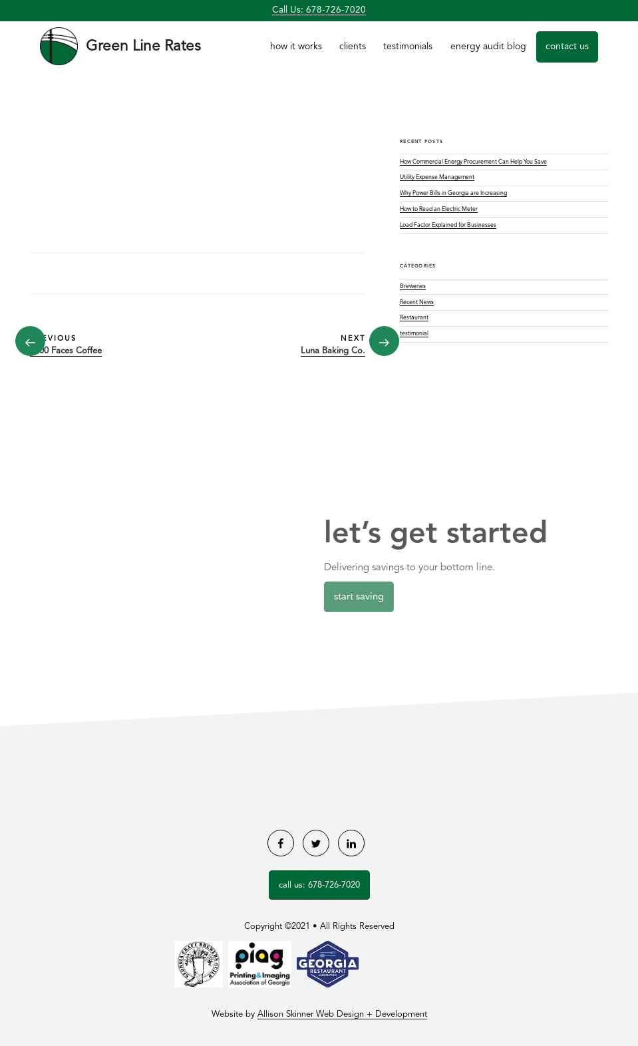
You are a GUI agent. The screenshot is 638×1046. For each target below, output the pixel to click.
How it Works (296, 46)
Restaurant (414, 318)
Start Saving (362, 597)
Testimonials (407, 46)
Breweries (413, 286)
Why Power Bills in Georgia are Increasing (453, 193)
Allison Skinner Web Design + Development (342, 1014)
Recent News (417, 302)
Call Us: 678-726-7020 (319, 10)
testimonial (414, 334)
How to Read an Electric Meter (439, 209)
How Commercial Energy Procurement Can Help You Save (473, 162)
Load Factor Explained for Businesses (448, 225)
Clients (352, 46)
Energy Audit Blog (488, 46)
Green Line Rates (143, 46)
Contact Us (567, 46)
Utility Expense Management (437, 177)
